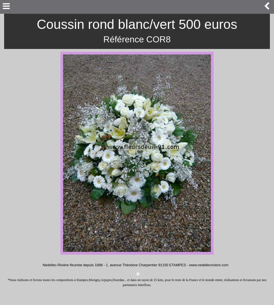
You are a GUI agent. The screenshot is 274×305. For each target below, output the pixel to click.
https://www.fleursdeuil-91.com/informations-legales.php (140, 300)
